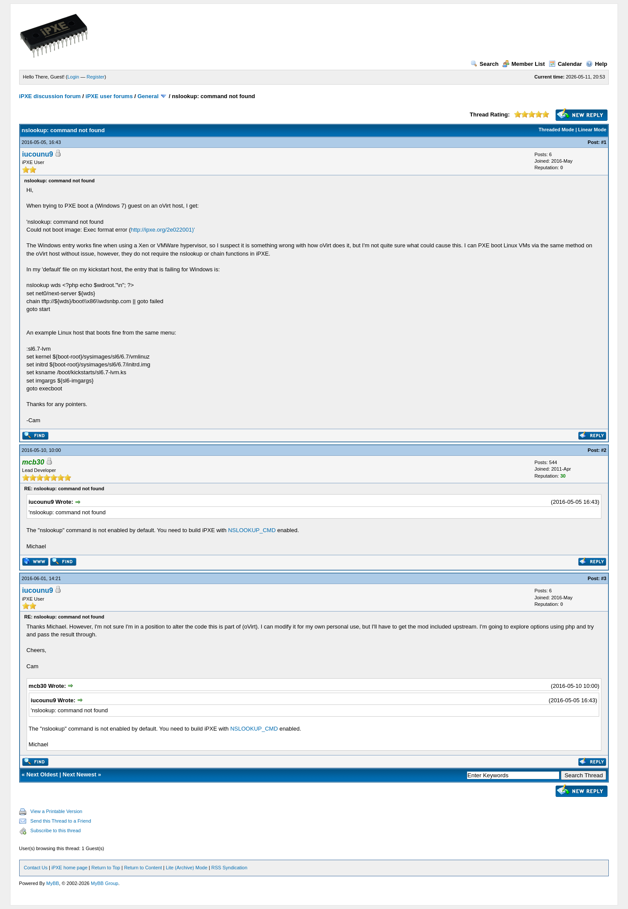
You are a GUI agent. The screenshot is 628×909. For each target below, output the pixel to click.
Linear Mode (592, 129)
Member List (523, 64)
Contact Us (36, 867)
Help (596, 64)
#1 (603, 142)
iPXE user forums (109, 96)
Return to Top (106, 867)
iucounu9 (37, 154)
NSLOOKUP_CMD (252, 530)
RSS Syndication (230, 867)
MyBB (52, 883)
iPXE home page (69, 867)
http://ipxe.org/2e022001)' (163, 229)
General (147, 96)
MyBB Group (104, 883)
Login (73, 76)
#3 (603, 578)
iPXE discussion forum (50, 96)
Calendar (565, 64)
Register (96, 76)
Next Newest (79, 774)
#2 (603, 450)
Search (484, 64)
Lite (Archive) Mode (186, 867)
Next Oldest (42, 774)
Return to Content (143, 867)
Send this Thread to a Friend (61, 821)
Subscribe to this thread (56, 830)
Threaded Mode (556, 129)
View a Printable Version (56, 811)
